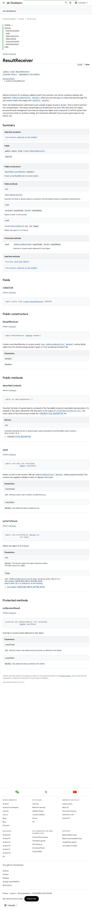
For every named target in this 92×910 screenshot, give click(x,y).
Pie (4, 856)
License (13, 893)
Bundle (28, 210)
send (7, 210)
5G (33, 822)
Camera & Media (38, 815)
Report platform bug (69, 835)
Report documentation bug (72, 838)
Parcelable (34, 74)
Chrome (5, 874)
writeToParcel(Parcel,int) (69, 411)
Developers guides (39, 841)
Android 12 (6, 846)
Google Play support (69, 842)
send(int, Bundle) (41, 100)
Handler (22, 172)
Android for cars (68, 815)
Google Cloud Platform (11, 882)
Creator (26, 151)
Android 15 (6, 835)
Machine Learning (38, 807)
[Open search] (66, 2)
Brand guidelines (24, 893)
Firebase (6, 878)
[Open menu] (3, 2)
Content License (64, 676)
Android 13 (6, 842)
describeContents (12, 195)
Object (14, 74)
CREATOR (8, 157)
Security (6, 811)
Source (5, 815)
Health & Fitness (38, 811)
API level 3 (12, 54)
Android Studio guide (40, 837)
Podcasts (6, 825)
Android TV (66, 818)
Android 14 (7, 838)
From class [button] (17, 262)
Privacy (34, 818)
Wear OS (65, 807)
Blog (4, 822)
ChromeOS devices (69, 811)
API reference (9, 11)
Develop (21, 19)
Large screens (67, 804)
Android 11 (6, 849)
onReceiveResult (21, 244)
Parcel (21, 226)
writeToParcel (11, 226)
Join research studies (69, 846)
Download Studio (38, 848)
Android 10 (7, 853)
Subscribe (31, 899)
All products (7, 885)
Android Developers (9, 19)
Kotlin (80, 64)
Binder (64, 105)
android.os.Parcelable (27, 137)
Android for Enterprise (10, 807)
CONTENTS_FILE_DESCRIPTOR (51, 413)
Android (6, 804)
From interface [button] (21, 137)
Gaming (35, 804)
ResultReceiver (37, 151)
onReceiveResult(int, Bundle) (25, 98)
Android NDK (37, 851)
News (5, 818)
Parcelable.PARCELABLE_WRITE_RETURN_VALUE (23, 581)
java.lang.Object (9, 79)
